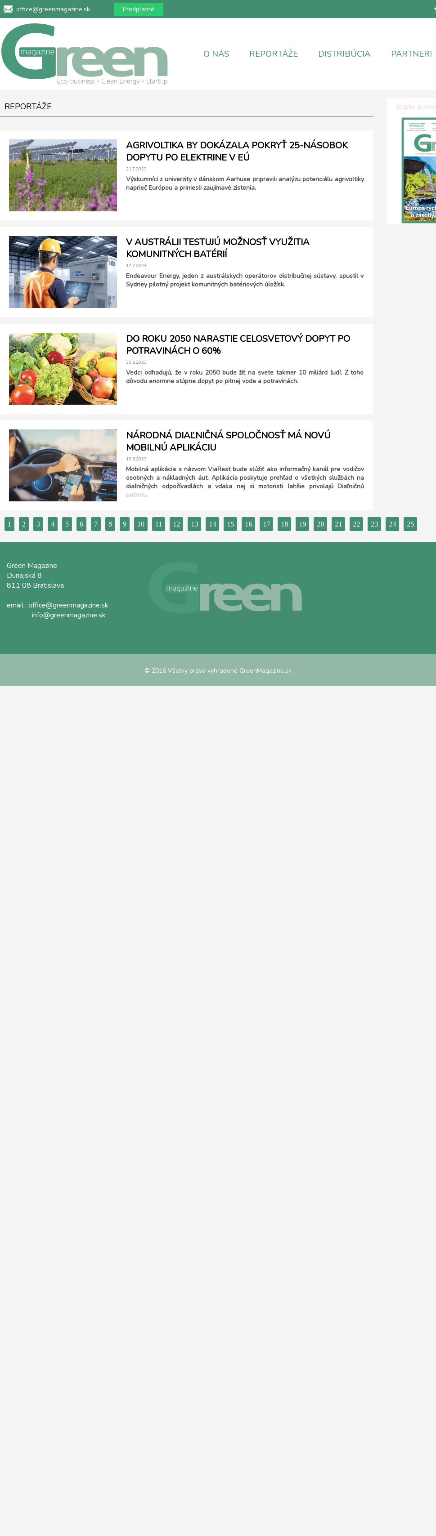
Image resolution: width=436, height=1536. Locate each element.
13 (194, 524)
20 (320, 524)
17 (266, 524)
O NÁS (216, 54)
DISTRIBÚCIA (344, 54)
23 (374, 524)
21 (338, 524)
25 (410, 524)
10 (140, 524)
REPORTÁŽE (273, 54)
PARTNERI (411, 54)
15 (230, 524)
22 (356, 524)
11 (158, 524)
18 (284, 524)
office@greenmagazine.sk (53, 9)
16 (248, 524)
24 (392, 524)
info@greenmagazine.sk (69, 615)
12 (176, 524)
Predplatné (138, 9)
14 (212, 524)
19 (302, 524)
